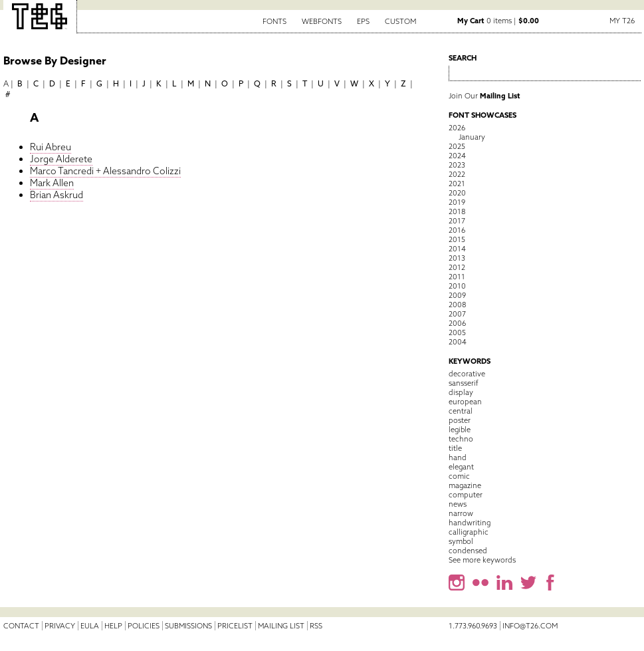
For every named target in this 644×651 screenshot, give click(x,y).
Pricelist (235, 625)
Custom (400, 21)
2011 (457, 276)
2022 (457, 174)
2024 (457, 155)
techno (461, 439)
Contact (21, 625)
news (458, 504)
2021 (457, 183)
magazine (465, 485)
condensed (468, 550)
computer (466, 494)
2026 (457, 127)
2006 (457, 323)
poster (460, 420)
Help (113, 625)
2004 (458, 341)
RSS (316, 625)
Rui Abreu (50, 147)
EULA (89, 625)
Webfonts (322, 21)
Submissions (188, 625)
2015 (457, 239)
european (465, 401)
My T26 (622, 20)
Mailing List (281, 625)
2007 (457, 314)
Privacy (60, 625)
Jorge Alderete (61, 159)
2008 (457, 304)
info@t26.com (530, 625)
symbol (461, 541)
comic (459, 476)
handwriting (469, 522)
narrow (461, 513)
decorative (467, 373)
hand (458, 457)
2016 (457, 230)
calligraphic (468, 532)
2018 (457, 211)
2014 (457, 248)
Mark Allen (52, 183)
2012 (457, 267)
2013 (457, 258)
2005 (457, 332)
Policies (144, 625)
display (461, 392)
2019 (457, 202)
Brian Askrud (56, 195)
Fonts (274, 21)
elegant (461, 466)
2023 (457, 165)
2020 (457, 192)
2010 (457, 286)
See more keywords (482, 560)
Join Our (484, 95)
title (455, 448)
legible (460, 429)
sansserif (464, 383)
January (472, 137)
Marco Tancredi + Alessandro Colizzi (105, 171)
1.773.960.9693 (473, 625)
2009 (457, 295)
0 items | (498, 20)
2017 (457, 220)
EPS (363, 21)
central (461, 411)
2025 (457, 146)
